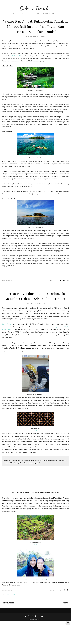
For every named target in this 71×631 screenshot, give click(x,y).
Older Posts (63, 613)
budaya (8, 604)
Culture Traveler (35, 8)
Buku (13, 604)
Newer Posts (8, 613)
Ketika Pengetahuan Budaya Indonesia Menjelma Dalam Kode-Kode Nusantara (35, 303)
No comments (7, 286)
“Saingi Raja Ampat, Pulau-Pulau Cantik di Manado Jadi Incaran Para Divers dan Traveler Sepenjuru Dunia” (35, 28)
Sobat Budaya (7, 334)
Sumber (35, 440)
